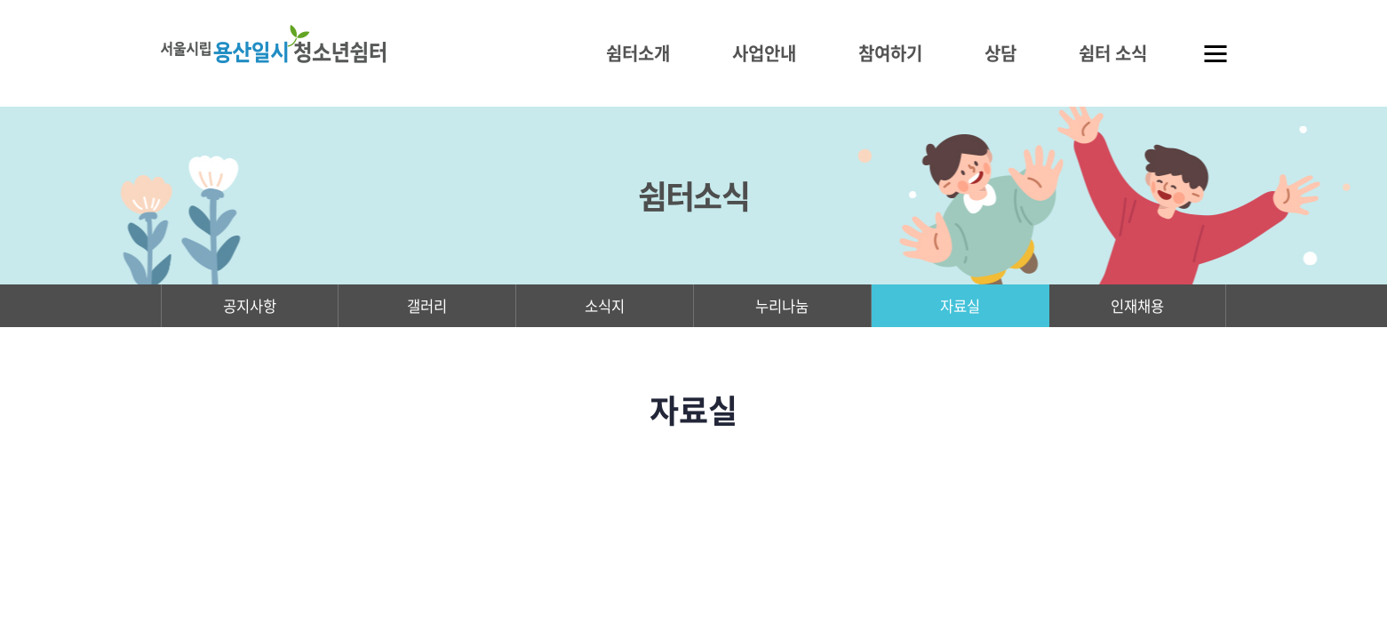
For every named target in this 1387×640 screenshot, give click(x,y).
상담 (1000, 53)
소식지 (604, 308)
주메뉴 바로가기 (0, 0)
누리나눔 (782, 308)
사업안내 (764, 53)
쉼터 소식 (1113, 53)
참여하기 (890, 53)
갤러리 (427, 308)
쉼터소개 (638, 53)
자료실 (960, 308)
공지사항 (249, 308)
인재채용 (1137, 308)
